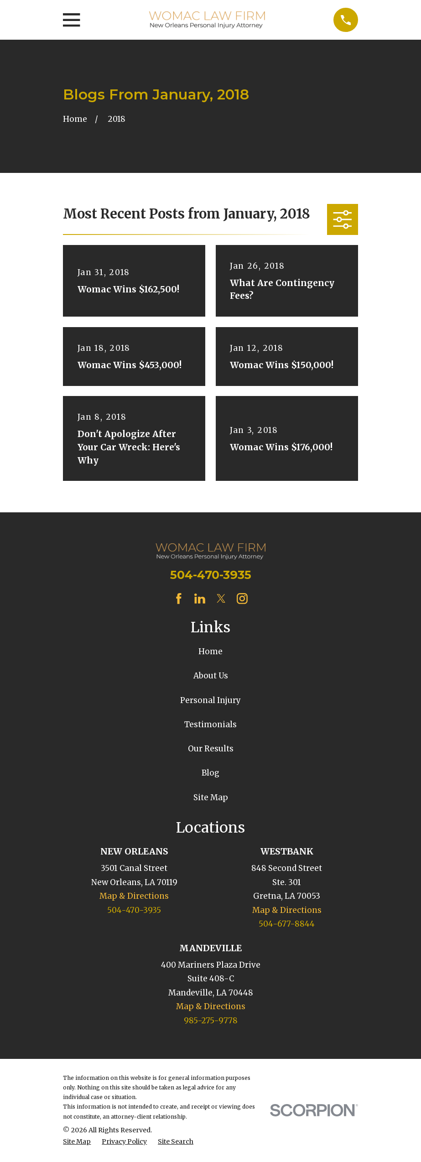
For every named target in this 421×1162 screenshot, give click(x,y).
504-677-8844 (287, 924)
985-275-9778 (211, 1021)
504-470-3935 (210, 575)
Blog (210, 773)
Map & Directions (134, 896)
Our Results (211, 749)
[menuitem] (77, 1142)
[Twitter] (221, 598)
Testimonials (210, 724)
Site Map (210, 797)
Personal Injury (210, 700)
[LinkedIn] (199, 598)
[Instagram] (242, 598)
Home (210, 651)
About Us (210, 676)
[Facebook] (178, 598)
